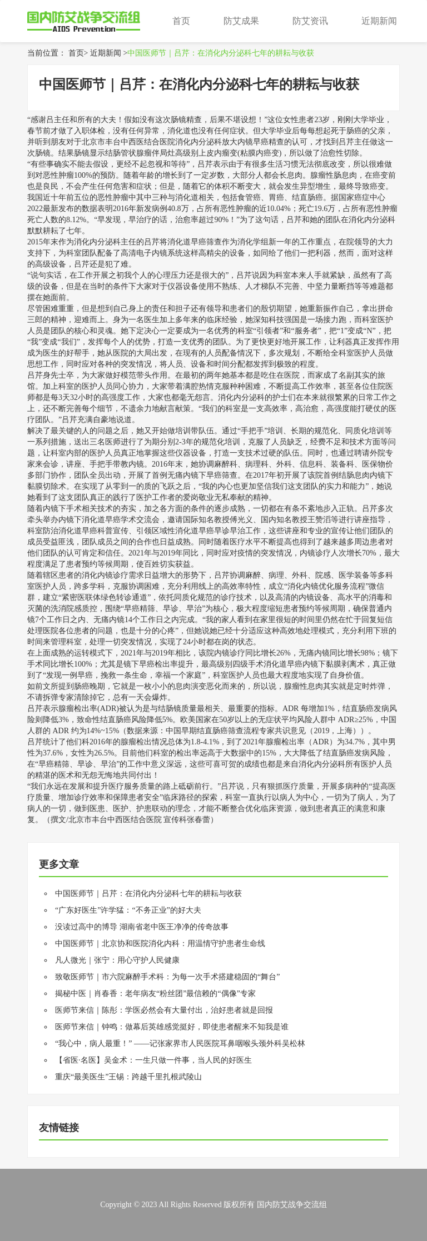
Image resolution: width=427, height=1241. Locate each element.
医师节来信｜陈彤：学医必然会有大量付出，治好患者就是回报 (164, 1010)
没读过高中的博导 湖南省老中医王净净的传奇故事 (142, 927)
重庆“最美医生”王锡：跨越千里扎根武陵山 (128, 1077)
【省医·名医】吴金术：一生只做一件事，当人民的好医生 (153, 1060)
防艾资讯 (310, 21)
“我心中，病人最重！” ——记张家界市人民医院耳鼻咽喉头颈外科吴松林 (180, 1043)
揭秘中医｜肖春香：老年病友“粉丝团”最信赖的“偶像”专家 (155, 993)
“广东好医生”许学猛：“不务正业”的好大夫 (128, 910)
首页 (181, 21)
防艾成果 (241, 21)
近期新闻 (379, 21)
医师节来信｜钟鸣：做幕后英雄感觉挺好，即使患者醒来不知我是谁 (172, 1027)
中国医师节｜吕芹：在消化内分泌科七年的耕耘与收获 (220, 53)
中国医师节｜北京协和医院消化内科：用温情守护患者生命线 (160, 943)
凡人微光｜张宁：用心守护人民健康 (117, 960)
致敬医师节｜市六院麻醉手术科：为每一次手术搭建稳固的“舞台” (167, 977)
